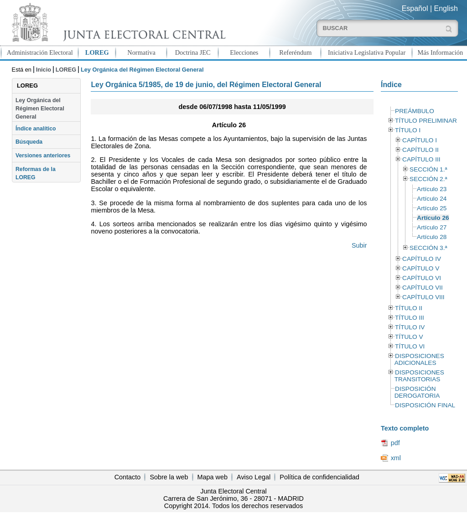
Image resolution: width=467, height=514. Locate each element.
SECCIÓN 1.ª (428, 169)
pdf (395, 443)
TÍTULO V (409, 336)
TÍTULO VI (410, 346)
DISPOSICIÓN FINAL (425, 405)
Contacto (127, 477)
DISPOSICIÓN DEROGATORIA (417, 392)
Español (415, 8)
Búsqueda (29, 142)
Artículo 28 (431, 237)
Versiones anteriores (43, 155)
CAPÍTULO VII (422, 287)
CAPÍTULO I (419, 140)
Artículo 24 (431, 198)
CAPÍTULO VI (421, 278)
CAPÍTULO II (420, 149)
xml (396, 458)
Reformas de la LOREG (36, 173)
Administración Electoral (40, 52)
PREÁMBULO (414, 111)
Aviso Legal (253, 477)
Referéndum (295, 52)
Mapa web (212, 477)
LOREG (97, 52)
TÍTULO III (409, 317)
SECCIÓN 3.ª (428, 247)
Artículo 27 (431, 227)
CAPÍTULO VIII (423, 297)
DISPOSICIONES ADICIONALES (419, 359)
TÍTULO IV (410, 327)
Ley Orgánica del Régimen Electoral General (40, 108)
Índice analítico (36, 128)
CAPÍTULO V (420, 268)
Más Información (440, 52)
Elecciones (244, 52)
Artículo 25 (431, 208)
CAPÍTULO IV (421, 258)
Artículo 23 (431, 189)
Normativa (141, 52)
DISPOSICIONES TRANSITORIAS (419, 376)
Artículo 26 (433, 217)
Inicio (43, 69)
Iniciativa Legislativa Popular (366, 52)
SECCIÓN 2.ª (428, 179)
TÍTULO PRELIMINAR (426, 120)
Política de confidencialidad (319, 477)
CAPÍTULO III (421, 159)
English (446, 8)
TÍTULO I (407, 130)
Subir (359, 245)
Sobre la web (169, 477)
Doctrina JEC (193, 52)
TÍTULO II (408, 308)
